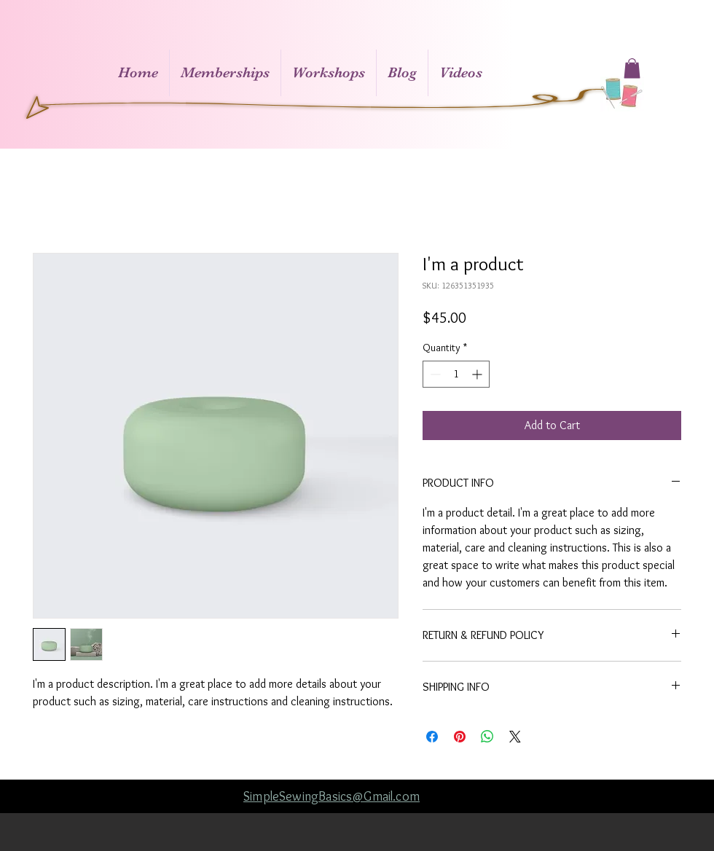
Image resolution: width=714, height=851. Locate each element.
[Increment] (478, 374)
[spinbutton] (456, 374)
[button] (632, 68)
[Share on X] (515, 736)
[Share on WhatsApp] (487, 736)
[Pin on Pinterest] (459, 736)
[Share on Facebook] (432, 736)
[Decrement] (434, 374)
